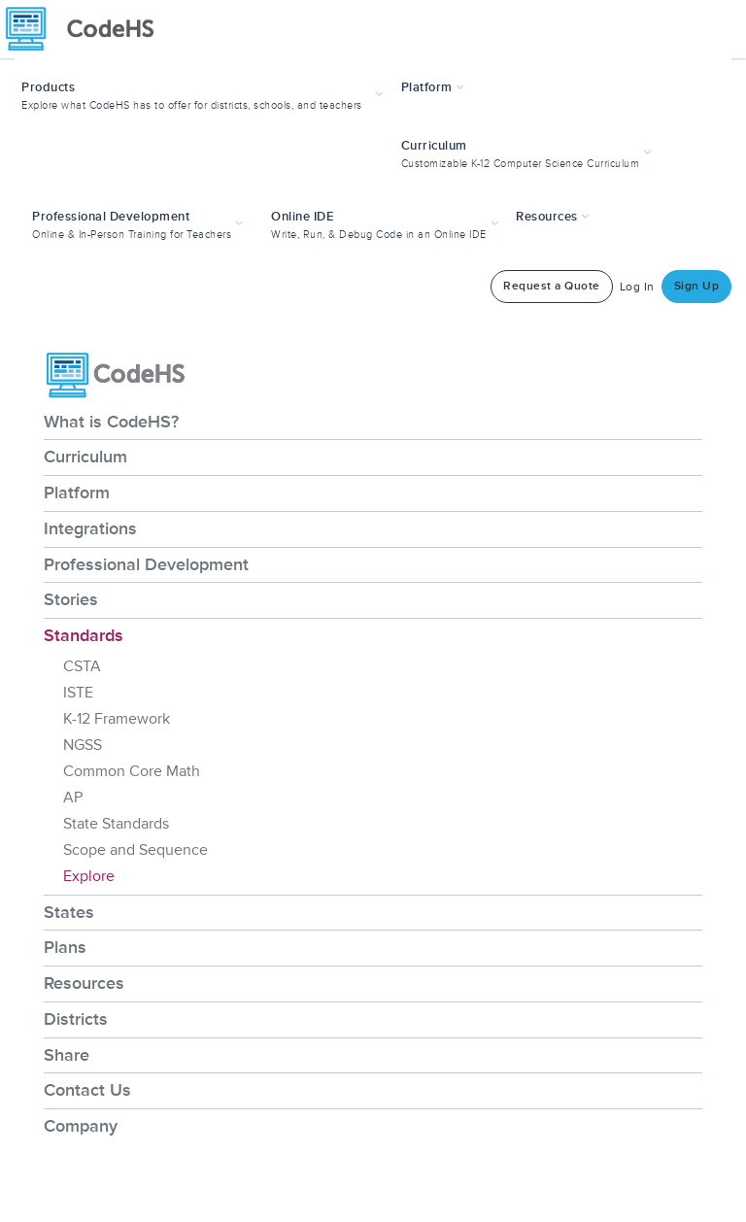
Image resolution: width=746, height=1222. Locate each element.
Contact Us (87, 1090)
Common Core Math (131, 771)
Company (81, 1126)
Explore (89, 876)
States (69, 912)
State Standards (116, 823)
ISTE (78, 692)
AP (73, 797)
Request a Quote (551, 286)
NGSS (82, 745)
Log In (637, 287)
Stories (71, 599)
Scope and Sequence (135, 850)
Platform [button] (432, 87)
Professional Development (146, 564)
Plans (65, 947)
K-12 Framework (116, 719)
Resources (84, 983)
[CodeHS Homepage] (87, 29)
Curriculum (85, 456)
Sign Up (697, 286)
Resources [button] (553, 216)
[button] (204, 93)
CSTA (82, 666)
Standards (83, 635)
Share (66, 1055)
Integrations (90, 528)
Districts (76, 1019)
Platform (77, 492)
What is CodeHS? (111, 421)
